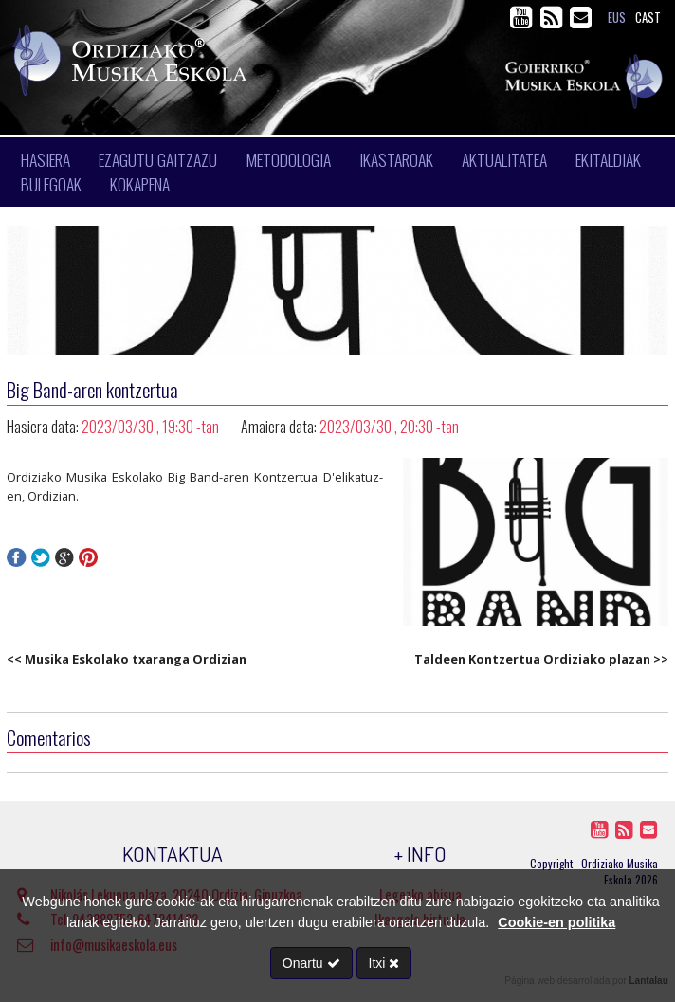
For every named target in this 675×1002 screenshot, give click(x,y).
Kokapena (140, 184)
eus (617, 18)
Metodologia (288, 159)
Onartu (311, 963)
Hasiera (45, 159)
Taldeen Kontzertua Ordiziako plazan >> (541, 658)
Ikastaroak (396, 159)
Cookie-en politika (556, 922)
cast (648, 18)
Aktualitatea (504, 159)
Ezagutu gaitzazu (158, 159)
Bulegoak (51, 184)
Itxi (384, 963)
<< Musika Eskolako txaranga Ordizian (126, 658)
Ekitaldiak (608, 159)
